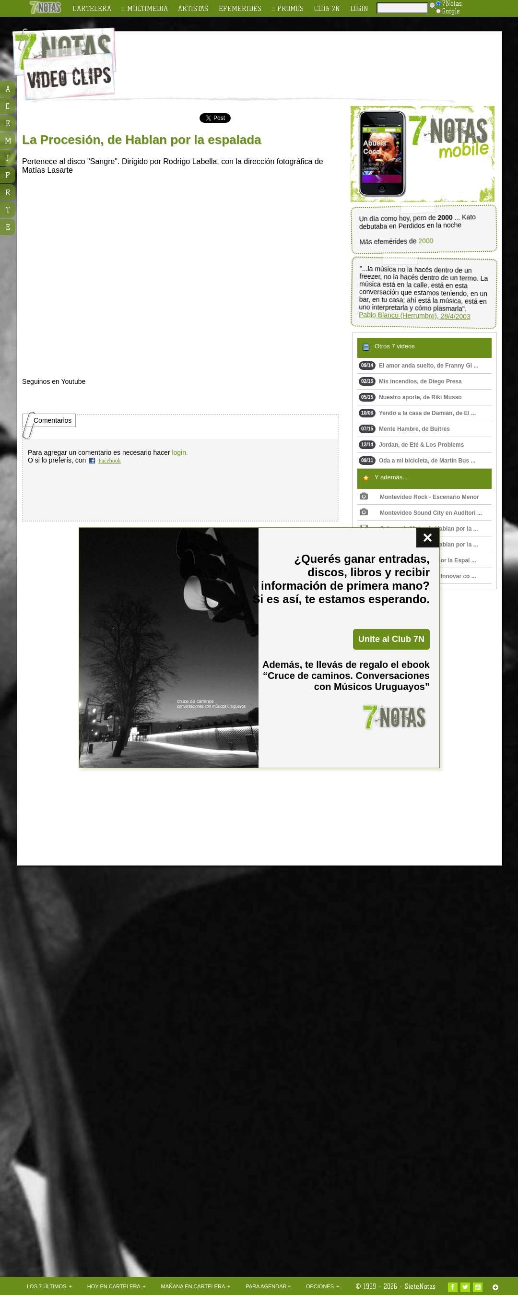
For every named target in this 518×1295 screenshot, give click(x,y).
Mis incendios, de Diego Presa (410, 381)
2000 (425, 241)
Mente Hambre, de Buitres (404, 429)
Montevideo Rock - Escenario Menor (419, 497)
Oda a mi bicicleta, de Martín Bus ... (417, 460)
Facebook (109, 460)
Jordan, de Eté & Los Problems (411, 444)
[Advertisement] (90, 1032)
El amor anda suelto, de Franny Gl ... (418, 365)
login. (180, 452)
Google (448, 11)
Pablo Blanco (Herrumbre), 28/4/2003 (415, 316)
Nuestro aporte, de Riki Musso (410, 397)
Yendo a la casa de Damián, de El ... (417, 413)
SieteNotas (420, 1286)
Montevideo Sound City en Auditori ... (421, 513)
